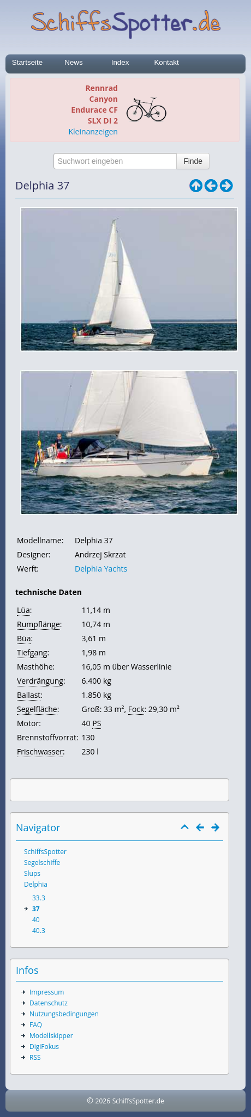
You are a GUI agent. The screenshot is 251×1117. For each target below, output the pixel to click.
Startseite (27, 62)
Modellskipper (51, 1035)
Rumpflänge (38, 624)
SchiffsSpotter (45, 851)
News (73, 62)
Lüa (23, 610)
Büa (24, 638)
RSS (35, 1057)
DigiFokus (44, 1046)
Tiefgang (32, 652)
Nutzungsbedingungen (64, 1013)
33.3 (38, 898)
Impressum (46, 992)
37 (36, 908)
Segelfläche (37, 709)
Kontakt (166, 62)
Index (120, 62)
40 (36, 919)
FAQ (35, 1024)
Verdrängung (40, 681)
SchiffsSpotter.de (138, 1101)
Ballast (28, 695)
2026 (102, 1101)
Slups (32, 873)
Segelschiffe (42, 862)
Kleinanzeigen (93, 131)
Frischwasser (40, 751)
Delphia (35, 884)
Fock (136, 709)
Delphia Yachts (101, 568)
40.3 (38, 930)
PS (96, 723)
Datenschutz (48, 1003)
